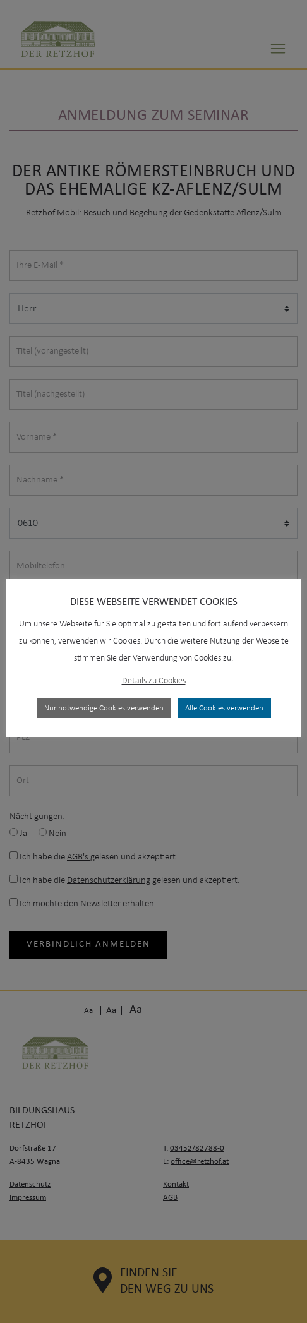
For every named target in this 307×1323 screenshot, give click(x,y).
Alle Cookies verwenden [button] (224, 708)
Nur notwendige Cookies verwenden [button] (104, 708)
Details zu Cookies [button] (154, 681)
